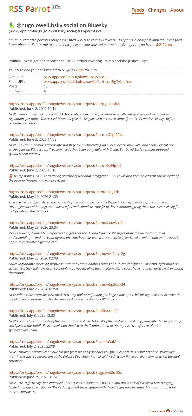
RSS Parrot (164, 44)
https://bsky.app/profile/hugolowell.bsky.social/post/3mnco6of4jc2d (65, 165)
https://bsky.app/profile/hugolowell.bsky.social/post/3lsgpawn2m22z (65, 372)
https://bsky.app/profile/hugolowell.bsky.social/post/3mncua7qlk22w (65, 134)
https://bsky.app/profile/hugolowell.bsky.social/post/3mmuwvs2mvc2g (67, 253)
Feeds (138, 10)
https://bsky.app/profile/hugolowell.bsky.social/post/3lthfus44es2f (63, 310)
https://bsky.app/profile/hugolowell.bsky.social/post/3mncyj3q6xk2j (64, 103)
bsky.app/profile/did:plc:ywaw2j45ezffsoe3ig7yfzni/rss (88, 81)
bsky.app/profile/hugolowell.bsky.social (76, 76)
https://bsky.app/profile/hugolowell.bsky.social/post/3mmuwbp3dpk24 (67, 284)
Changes (157, 10)
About (176, 10)
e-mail (79, 70)
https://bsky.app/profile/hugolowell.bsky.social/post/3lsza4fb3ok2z (63, 341)
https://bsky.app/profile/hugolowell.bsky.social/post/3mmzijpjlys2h (64, 191)
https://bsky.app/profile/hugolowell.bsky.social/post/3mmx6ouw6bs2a (66, 222)
